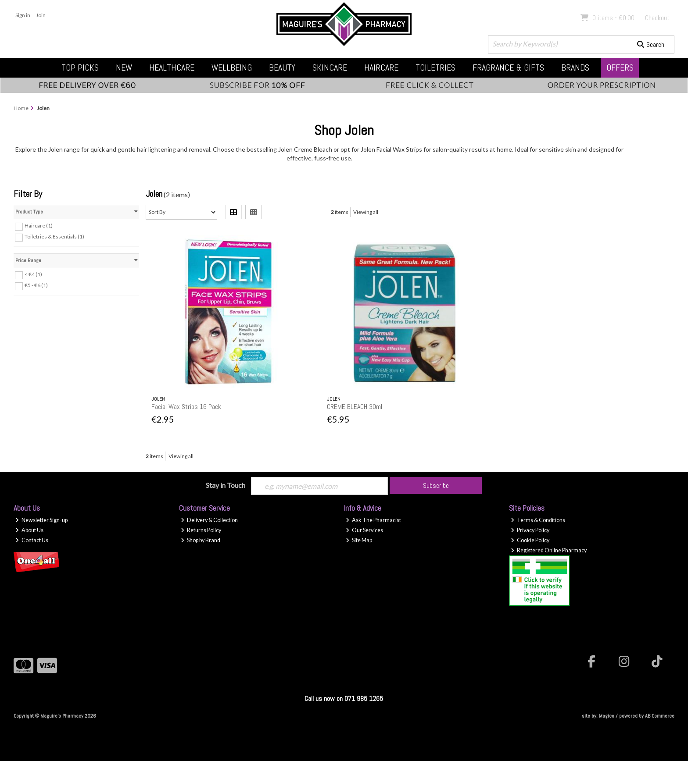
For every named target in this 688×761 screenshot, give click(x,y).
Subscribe (436, 485)
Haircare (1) (39, 225)
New (124, 67)
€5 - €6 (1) (36, 285)
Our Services (364, 530)
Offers (620, 67)
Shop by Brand (200, 540)
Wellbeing (231, 67)
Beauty (282, 67)
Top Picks (80, 67)
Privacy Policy (530, 530)
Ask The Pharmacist (373, 520)
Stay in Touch (225, 485)
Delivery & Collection (209, 520)
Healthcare (171, 67)
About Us (29, 530)
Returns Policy (201, 530)
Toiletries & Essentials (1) (54, 236)
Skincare (329, 67)
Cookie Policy (530, 540)
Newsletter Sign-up (41, 520)
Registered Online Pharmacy (549, 550)
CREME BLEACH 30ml (354, 406)
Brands (575, 67)
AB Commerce (659, 715)
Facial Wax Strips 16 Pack (186, 406)
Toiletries (435, 67)
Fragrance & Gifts (508, 67)
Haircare (381, 67)
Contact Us (31, 540)
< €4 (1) (33, 274)
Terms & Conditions (538, 520)
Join (41, 15)
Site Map (359, 540)
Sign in (22, 15)
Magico (606, 715)
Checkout (657, 17)
